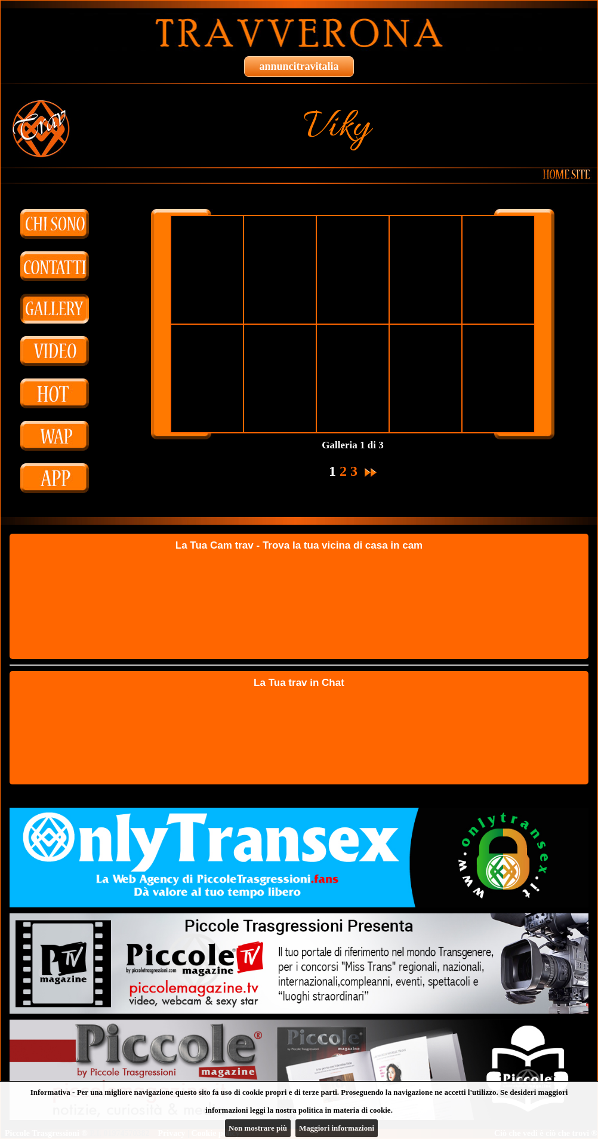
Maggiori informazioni (336, 1127)
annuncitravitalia (298, 66)
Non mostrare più (258, 1127)
